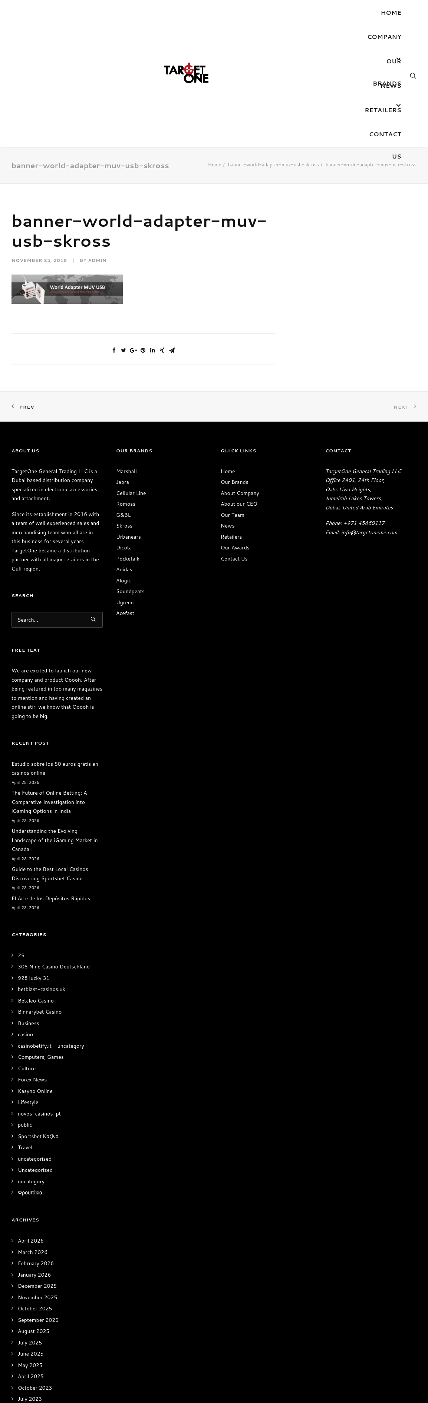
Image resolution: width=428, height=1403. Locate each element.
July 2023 (30, 1399)
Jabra (122, 482)
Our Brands (234, 482)
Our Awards (235, 547)
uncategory (31, 1181)
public (25, 1124)
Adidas (124, 569)
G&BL (123, 515)
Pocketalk (127, 558)
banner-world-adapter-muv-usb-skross (273, 164)
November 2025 (37, 1297)
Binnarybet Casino (40, 1011)
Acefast (125, 613)
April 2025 (31, 1376)
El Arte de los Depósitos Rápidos (50, 898)
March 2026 (32, 1252)
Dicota (124, 547)
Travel (25, 1147)
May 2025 (30, 1365)
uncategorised (35, 1159)
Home (391, 12)
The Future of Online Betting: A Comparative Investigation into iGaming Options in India (49, 802)
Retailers (383, 110)
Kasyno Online (35, 1091)
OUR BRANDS (387, 64)
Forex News (32, 1079)
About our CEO (239, 504)
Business (28, 1023)
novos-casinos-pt (39, 1113)
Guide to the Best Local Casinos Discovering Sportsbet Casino (49, 873)
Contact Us (385, 137)
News (391, 85)
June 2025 (31, 1353)
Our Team (232, 515)
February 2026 (36, 1263)
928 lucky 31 (33, 978)
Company (384, 36)
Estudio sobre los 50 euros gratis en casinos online (54, 768)
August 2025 (33, 1331)
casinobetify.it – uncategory (51, 1046)
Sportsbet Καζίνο (38, 1136)
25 (21, 955)
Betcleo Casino (36, 1000)
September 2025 (38, 1320)
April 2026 (31, 1240)
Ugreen (125, 602)
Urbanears (128, 537)
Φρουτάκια (30, 1192)
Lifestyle (28, 1102)
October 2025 (35, 1308)
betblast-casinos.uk (41, 989)
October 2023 (35, 1388)
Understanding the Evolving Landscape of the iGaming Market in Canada (54, 840)
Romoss (125, 504)
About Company (240, 493)
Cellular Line (131, 493)
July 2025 (30, 1342)
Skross (124, 525)
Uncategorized (35, 1170)
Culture (27, 1068)
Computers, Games (41, 1057)
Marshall (126, 471)
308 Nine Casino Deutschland (54, 966)
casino (25, 1034)
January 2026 (34, 1275)
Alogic (123, 580)
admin (97, 260)
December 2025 (37, 1286)
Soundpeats (130, 591)
